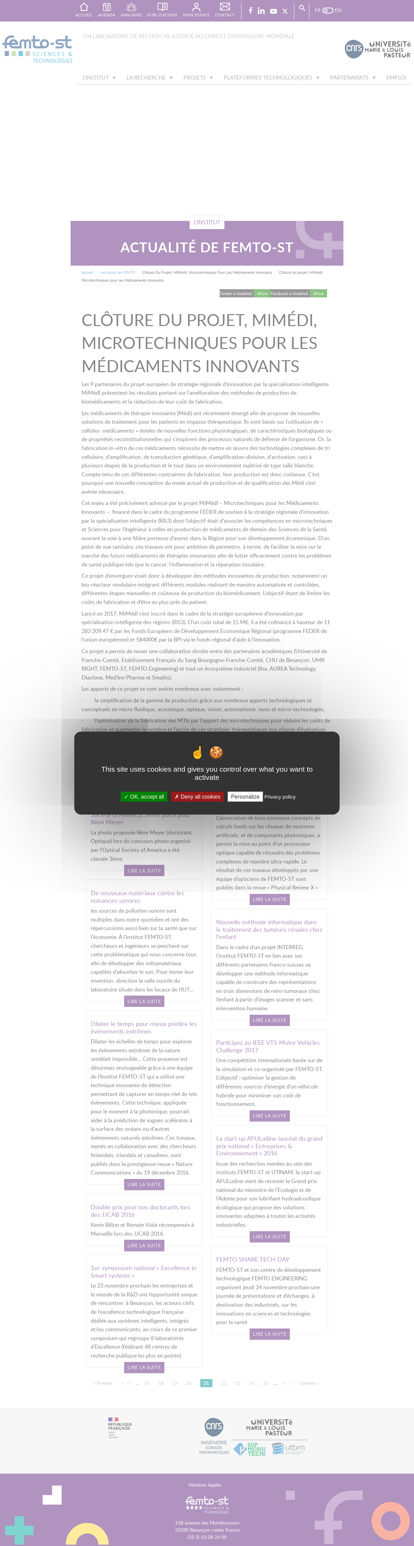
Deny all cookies (197, 796)
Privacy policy (280, 796)
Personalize (245, 796)
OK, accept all (144, 796)
